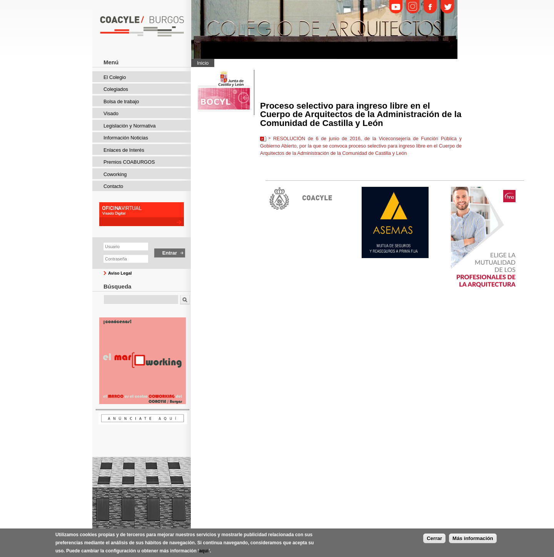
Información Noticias (125, 138)
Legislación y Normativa (129, 126)
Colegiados (115, 89)
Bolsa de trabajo (121, 101)
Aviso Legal (120, 273)
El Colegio (114, 77)
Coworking (115, 174)
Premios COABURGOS (129, 162)
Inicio (203, 63)
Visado (110, 113)
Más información (472, 538)
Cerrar (434, 538)
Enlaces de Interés (123, 150)
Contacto (113, 186)
